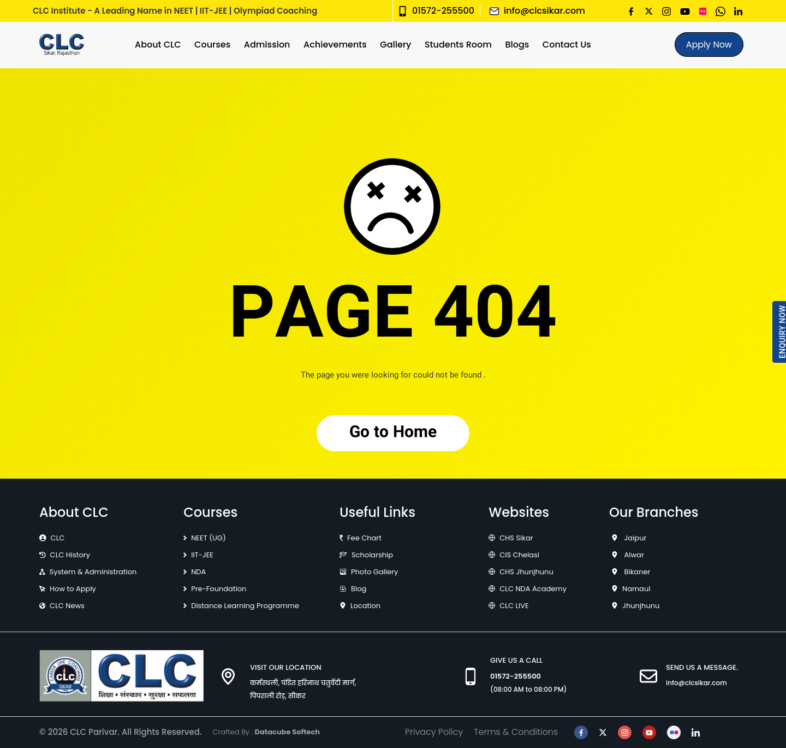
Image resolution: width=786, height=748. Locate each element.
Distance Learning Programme (245, 605)
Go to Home (393, 433)
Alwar (633, 555)
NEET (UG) (208, 538)
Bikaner (636, 572)
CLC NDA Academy (533, 589)
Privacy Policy (434, 732)
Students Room (458, 44)
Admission (267, 44)
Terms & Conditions (516, 732)
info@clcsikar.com (544, 10)
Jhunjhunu (640, 605)
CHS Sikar (516, 538)
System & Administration (93, 572)
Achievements (335, 44)
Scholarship (372, 555)
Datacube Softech (287, 732)
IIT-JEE (202, 555)
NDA (198, 572)
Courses (212, 44)
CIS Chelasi (519, 555)
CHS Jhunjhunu (526, 572)
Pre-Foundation (218, 589)
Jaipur (634, 538)
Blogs (517, 44)
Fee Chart (364, 538)
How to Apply (73, 589)
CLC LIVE (513, 605)
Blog (358, 589)
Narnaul (636, 589)
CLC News (67, 605)
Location (365, 605)
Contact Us (567, 44)
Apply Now (709, 44)
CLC (58, 538)
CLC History (70, 555)
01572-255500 (443, 10)
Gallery (395, 44)
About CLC (158, 44)
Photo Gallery (374, 572)
